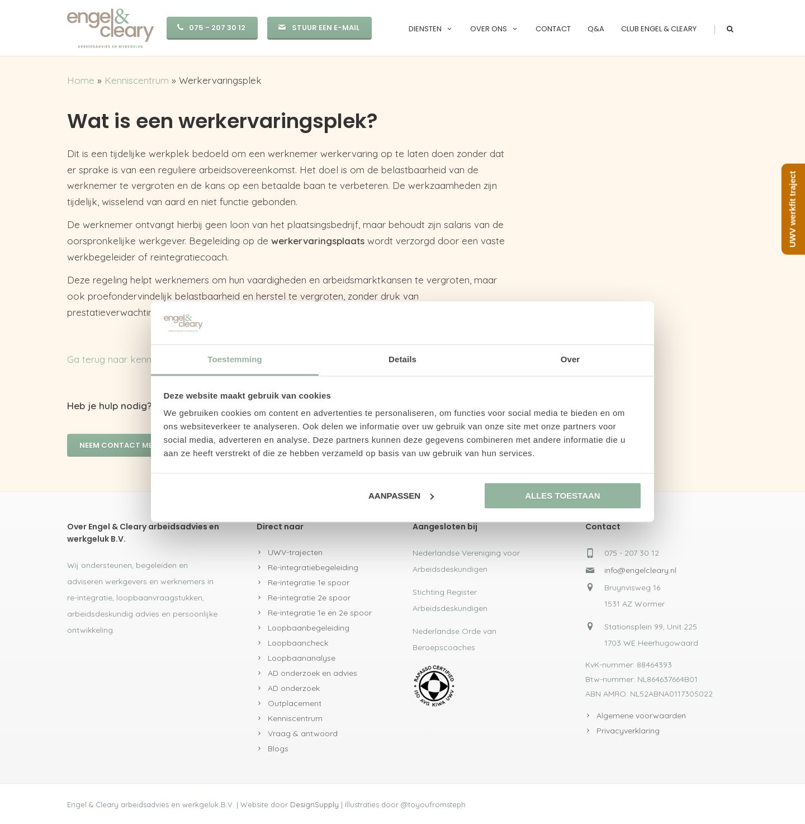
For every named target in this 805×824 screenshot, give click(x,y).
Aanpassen (401, 495)
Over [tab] (570, 359)
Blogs (278, 749)
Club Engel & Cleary (659, 28)
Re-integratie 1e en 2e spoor (320, 613)
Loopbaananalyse (301, 658)
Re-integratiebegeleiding (313, 567)
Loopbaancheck (298, 643)
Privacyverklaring (628, 731)
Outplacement (294, 703)
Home (80, 80)
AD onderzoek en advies (312, 673)
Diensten (431, 28)
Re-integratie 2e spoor (309, 598)
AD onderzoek (294, 688)
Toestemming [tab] (234, 359)
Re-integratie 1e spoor (308, 582)
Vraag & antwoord (303, 733)
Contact (553, 28)
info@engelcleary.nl (640, 570)
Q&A (596, 28)
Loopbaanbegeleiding (308, 628)
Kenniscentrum (137, 80)
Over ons (494, 28)
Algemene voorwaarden (641, 716)
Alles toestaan (562, 495)
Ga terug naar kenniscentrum (130, 359)
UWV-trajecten (295, 552)
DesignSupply (314, 804)
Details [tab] (402, 359)
